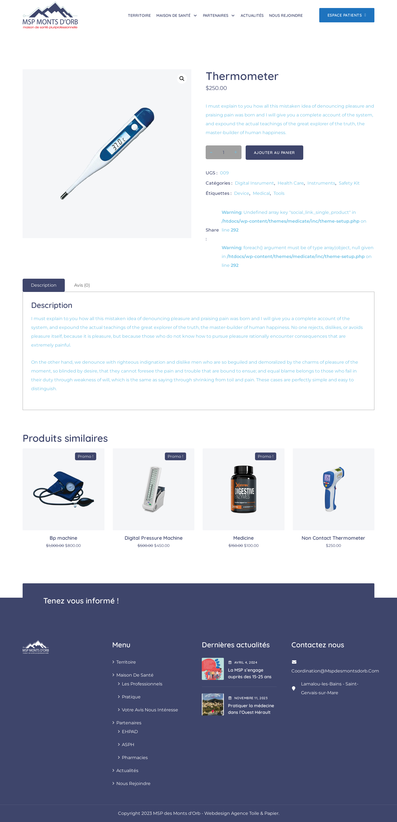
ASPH (128, 744)
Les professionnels (142, 684)
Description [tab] (44, 285)
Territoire (139, 15)
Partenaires (215, 15)
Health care (291, 183)
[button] (182, 79)
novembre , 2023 (247, 698)
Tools (279, 193)
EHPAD (130, 731)
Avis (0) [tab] (82, 285)
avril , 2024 (242, 662)
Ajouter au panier (274, 152)
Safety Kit (349, 183)
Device (241, 193)
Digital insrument (254, 183)
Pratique (131, 696)
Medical (261, 193)
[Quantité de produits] (223, 152)
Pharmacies (135, 757)
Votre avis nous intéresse (150, 709)
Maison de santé (173, 15)
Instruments (321, 183)
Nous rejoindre (286, 15)
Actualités (252, 15)
